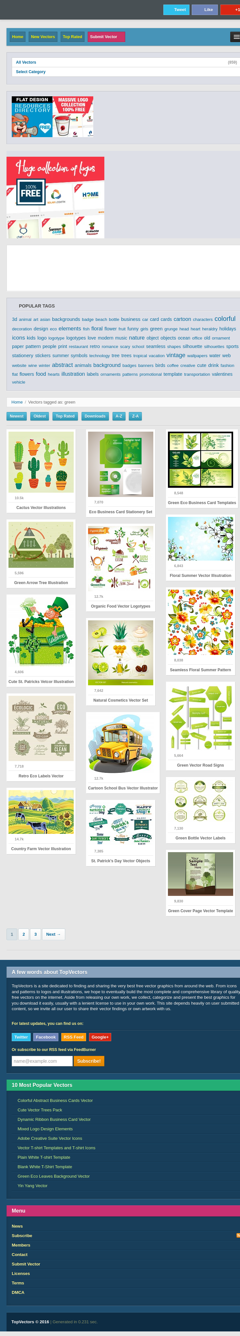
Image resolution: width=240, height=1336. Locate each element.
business (130, 319)
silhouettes (214, 346)
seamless (155, 346)
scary (125, 346)
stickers (43, 355)
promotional (151, 374)
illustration (73, 374)
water (214, 355)
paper (18, 346)
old (207, 338)
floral (97, 328)
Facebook (46, 1037)
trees (126, 355)
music (121, 338)
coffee (172, 365)
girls (144, 328)
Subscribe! (89, 1061)
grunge (170, 328)
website (19, 365)
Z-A (135, 416)
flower (111, 328)
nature (137, 338)
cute (201, 365)
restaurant (78, 346)
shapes (174, 346)
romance (110, 346)
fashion (227, 365)
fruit (122, 328)
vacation (156, 355)
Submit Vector (106, 37)
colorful (225, 318)
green (156, 328)
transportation (197, 374)
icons (18, 338)
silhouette (192, 346)
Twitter (21, 1037)
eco (53, 328)
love (92, 338)
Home (17, 37)
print (62, 346)
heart (196, 328)
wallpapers (197, 355)
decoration (22, 328)
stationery (22, 355)
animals (83, 365)
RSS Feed (74, 1037)
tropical (140, 355)
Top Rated (72, 37)
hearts (54, 374)
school (138, 346)
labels (93, 374)
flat (15, 374)
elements (70, 329)
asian (45, 319)
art (35, 319)
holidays (227, 328)
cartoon (182, 319)
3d (14, 319)
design (41, 328)
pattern (33, 346)
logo (42, 338)
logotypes (76, 338)
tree (115, 355)
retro (95, 346)
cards (166, 319)
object (152, 338)
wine (32, 365)
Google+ (100, 1037)
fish (86, 328)
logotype (57, 338)
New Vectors (43, 37)
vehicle (18, 382)
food (41, 374)
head (184, 328)
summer (60, 355)
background (107, 365)
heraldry (210, 328)
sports (232, 346)
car (145, 319)
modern (105, 338)
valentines (222, 374)
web (226, 355)
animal (25, 319)
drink (213, 365)
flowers (27, 374)
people (49, 346)
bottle (114, 319)
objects (168, 338)
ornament (221, 338)
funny (133, 328)
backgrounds (66, 319)
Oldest (40, 416)
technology (99, 355)
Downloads (95, 416)
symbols (79, 355)
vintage (176, 355)
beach (101, 319)
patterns (130, 374)
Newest (16, 416)
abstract (62, 365)
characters (203, 319)
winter (44, 365)
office (197, 338)
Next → (53, 934)
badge (88, 319)
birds (160, 365)
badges (130, 365)
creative (187, 365)
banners (146, 365)
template (173, 374)
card (154, 319)
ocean (184, 338)
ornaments (110, 374)
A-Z (119, 416)
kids (31, 338)
